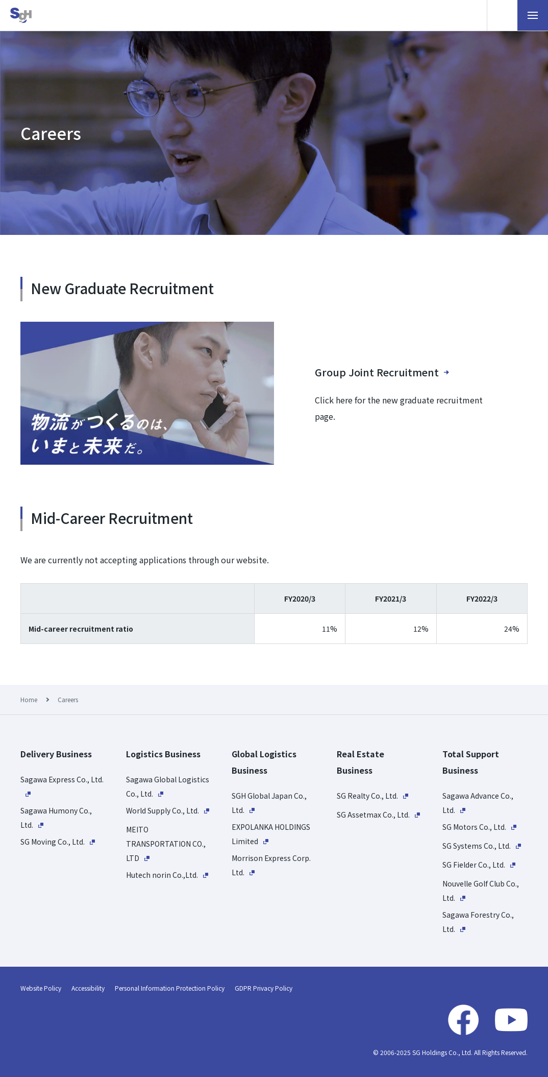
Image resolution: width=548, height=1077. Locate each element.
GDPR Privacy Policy (263, 988)
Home (28, 699)
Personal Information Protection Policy (170, 988)
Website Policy (40, 988)
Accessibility (88, 988)
